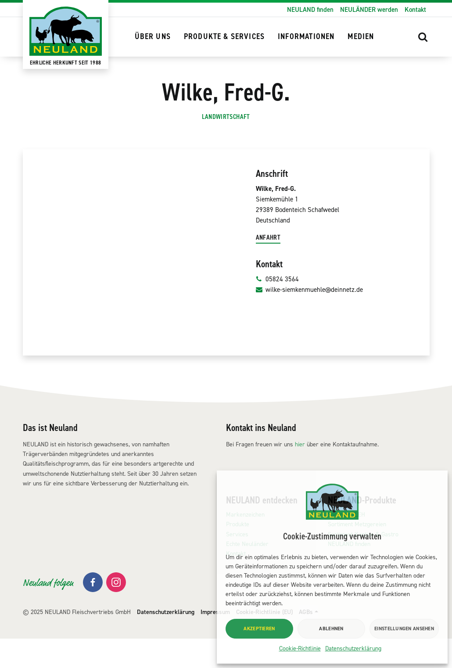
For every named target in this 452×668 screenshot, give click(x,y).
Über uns (153, 36)
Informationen (306, 36)
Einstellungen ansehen (404, 628)
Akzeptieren (259, 628)
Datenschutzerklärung (353, 648)
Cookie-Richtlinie (300, 648)
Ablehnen (331, 628)
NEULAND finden (310, 9)
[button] (423, 37)
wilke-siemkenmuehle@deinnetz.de (309, 319)
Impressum (215, 641)
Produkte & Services (224, 36)
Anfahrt (268, 266)
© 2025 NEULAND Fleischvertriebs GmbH (77, 641)
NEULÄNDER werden (369, 9)
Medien (361, 36)
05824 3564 (277, 308)
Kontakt (415, 9)
